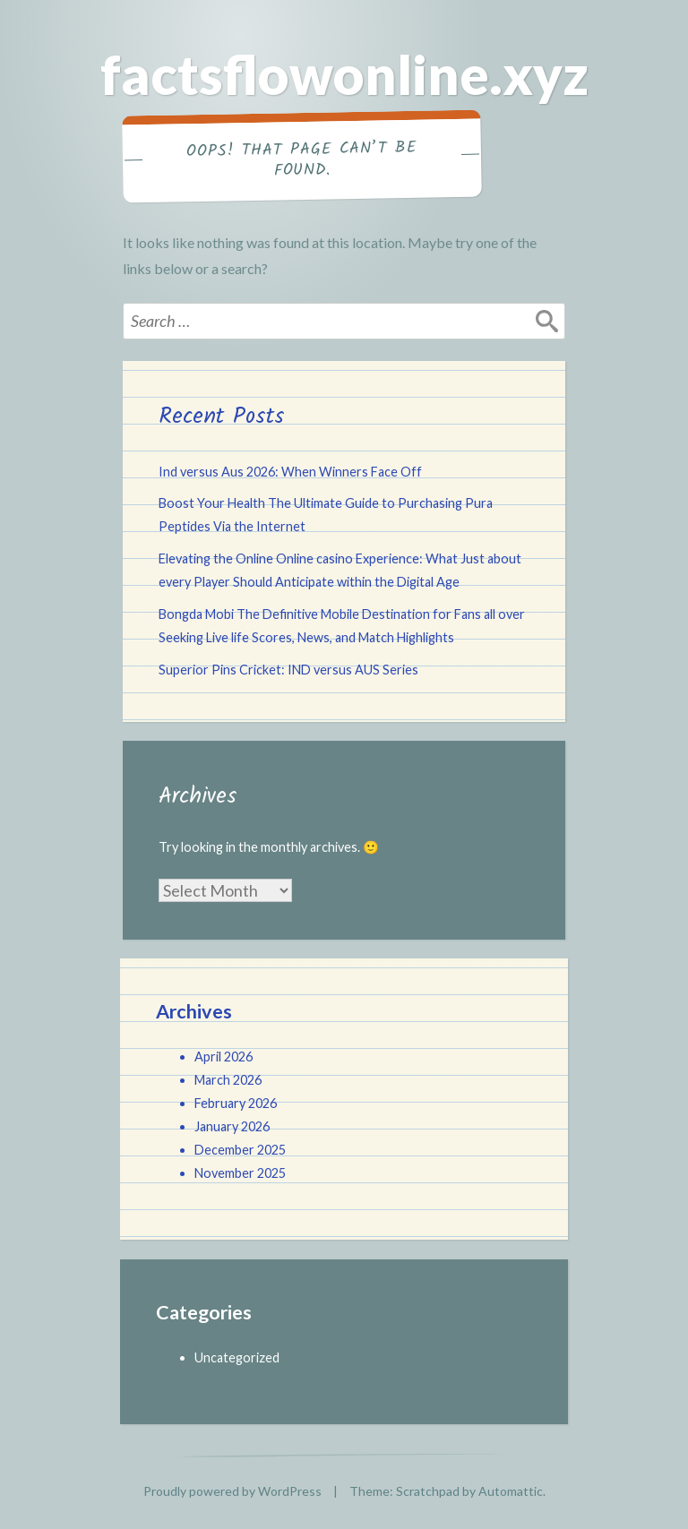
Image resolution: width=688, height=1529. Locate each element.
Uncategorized (237, 1357)
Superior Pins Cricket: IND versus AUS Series (288, 669)
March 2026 (228, 1079)
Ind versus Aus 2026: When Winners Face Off (290, 471)
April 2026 (223, 1056)
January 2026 (232, 1126)
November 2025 (240, 1173)
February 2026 (235, 1103)
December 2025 (240, 1149)
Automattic (510, 1491)
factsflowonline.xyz (344, 74)
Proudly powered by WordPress (232, 1491)
